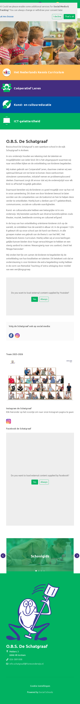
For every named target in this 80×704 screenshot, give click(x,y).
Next (77, 555)
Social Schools (46, 692)
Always (44, 299)
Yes (34, 299)
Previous (3, 555)
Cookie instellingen (40, 686)
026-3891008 (15, 659)
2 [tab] (38, 570)
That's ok (69, 16)
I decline (57, 16)
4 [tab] (44, 570)
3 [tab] (41, 570)
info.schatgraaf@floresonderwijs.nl (26, 664)
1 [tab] (36, 570)
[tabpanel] (40, 555)
